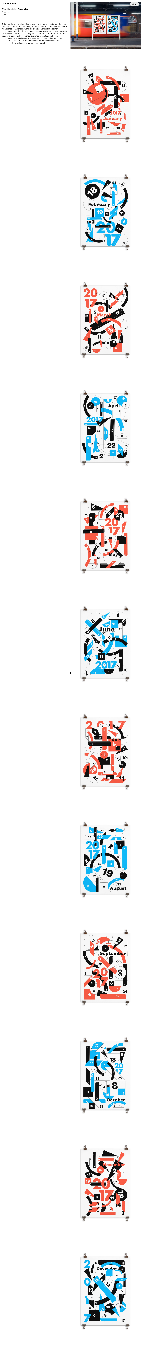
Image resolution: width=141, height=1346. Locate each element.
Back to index (11, 3)
